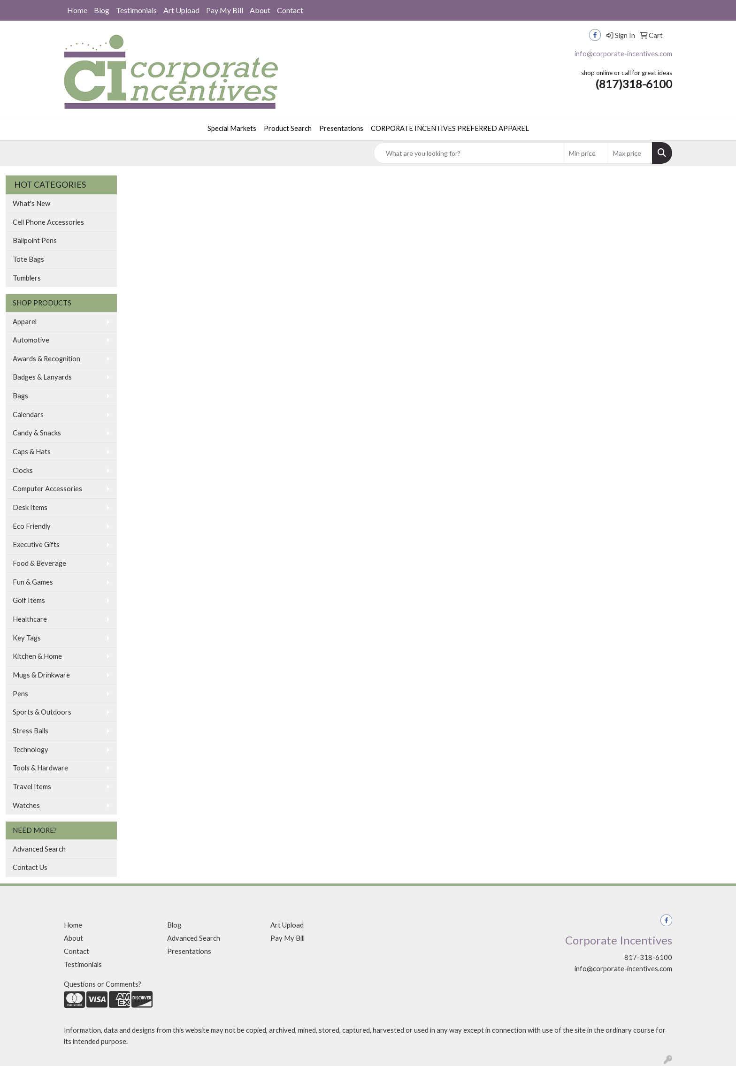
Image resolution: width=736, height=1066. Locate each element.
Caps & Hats (32, 452)
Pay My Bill (224, 10)
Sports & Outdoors (42, 712)
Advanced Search (39, 849)
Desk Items (30, 507)
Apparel (25, 322)
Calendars (28, 415)
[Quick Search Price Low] (586, 153)
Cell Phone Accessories (48, 222)
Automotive (31, 340)
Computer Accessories (47, 489)
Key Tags (27, 638)
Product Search (288, 128)
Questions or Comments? (102, 984)
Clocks (23, 470)
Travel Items (32, 787)
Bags (20, 396)
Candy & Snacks (37, 433)
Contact (290, 10)
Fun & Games (33, 582)
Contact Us (30, 867)
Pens (20, 694)
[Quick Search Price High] (630, 153)
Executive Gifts (36, 544)
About (260, 10)
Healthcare (30, 619)
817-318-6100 (648, 957)
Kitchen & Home (37, 656)
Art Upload (181, 10)
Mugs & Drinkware (41, 675)
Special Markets (231, 128)
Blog (101, 10)
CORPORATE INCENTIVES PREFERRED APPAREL (450, 128)
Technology (30, 750)
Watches (26, 805)
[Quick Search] (469, 153)
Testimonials (136, 10)
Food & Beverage (39, 563)
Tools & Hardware (40, 768)
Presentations (341, 128)
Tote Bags (28, 259)
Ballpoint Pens (35, 240)
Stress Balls (30, 731)
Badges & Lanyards (42, 377)
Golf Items (29, 600)
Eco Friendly (32, 526)
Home (77, 10)
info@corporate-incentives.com (623, 54)
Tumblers (27, 278)
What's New (31, 203)
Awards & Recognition (46, 359)
